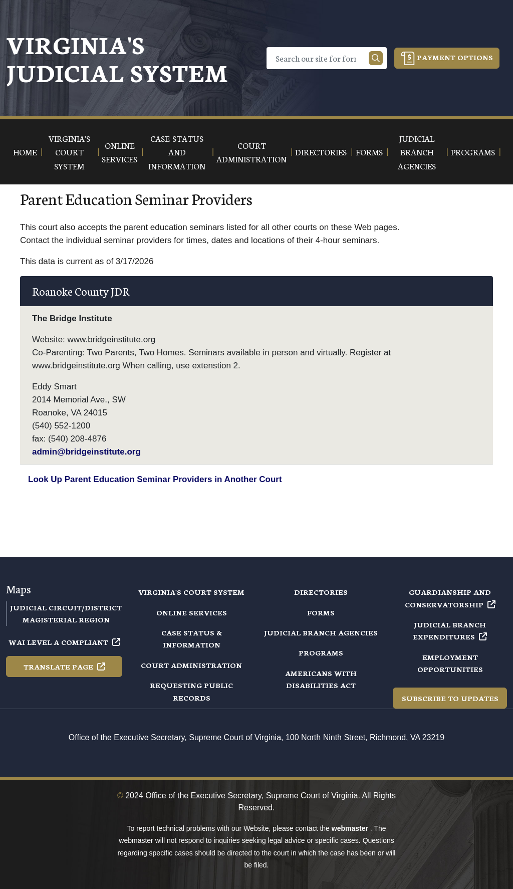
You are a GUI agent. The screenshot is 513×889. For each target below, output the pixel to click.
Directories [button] (321, 151)
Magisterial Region (66, 619)
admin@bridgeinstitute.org (86, 452)
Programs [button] (473, 151)
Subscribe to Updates (450, 698)
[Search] (320, 58)
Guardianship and (450, 598)
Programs (321, 652)
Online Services (191, 612)
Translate (64, 666)
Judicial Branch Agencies (321, 632)
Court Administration (191, 665)
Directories (321, 592)
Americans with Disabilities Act (321, 679)
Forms (321, 612)
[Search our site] (376, 58)
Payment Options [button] (447, 58)
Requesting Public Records (191, 691)
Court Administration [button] (251, 151)
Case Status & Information (191, 638)
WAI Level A (64, 642)
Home (25, 151)
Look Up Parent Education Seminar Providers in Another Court (155, 479)
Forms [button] (369, 151)
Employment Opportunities (450, 663)
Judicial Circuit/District (66, 607)
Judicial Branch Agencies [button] (417, 151)
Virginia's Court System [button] (69, 151)
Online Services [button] (119, 151)
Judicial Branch (450, 630)
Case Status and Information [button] (176, 151)
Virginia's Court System (191, 592)
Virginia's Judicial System (117, 58)
